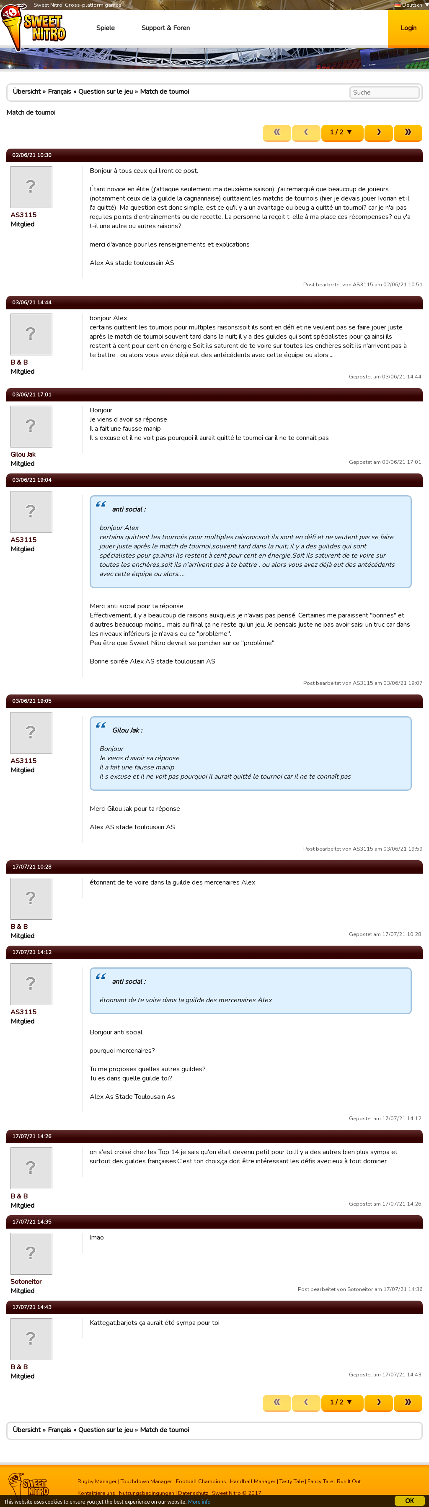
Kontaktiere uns (96, 1493)
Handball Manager (253, 1481)
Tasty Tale (291, 1481)
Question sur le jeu (105, 91)
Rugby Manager (97, 1481)
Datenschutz (193, 1493)
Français (59, 91)
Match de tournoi (164, 91)
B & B (19, 362)
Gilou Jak (23, 454)
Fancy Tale (320, 1481)
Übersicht (27, 91)
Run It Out (349, 1481)
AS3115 (23, 215)
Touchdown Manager (146, 1481)
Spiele (105, 28)
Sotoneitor (25, 1281)
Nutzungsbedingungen (146, 1493)
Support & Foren (166, 28)
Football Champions (201, 1481)
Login (408, 28)
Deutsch (408, 5)
